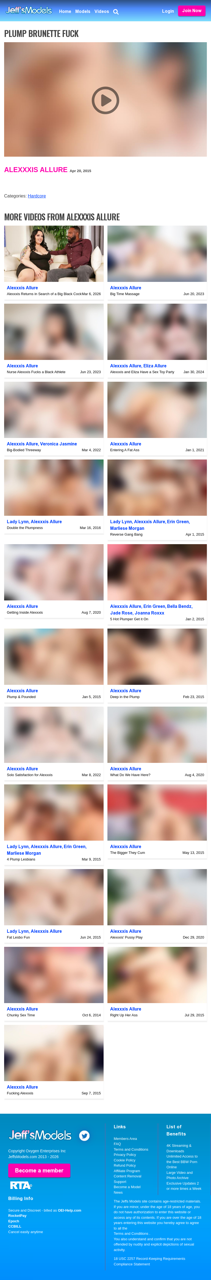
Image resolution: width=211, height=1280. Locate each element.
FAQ (117, 1144)
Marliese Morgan (127, 528)
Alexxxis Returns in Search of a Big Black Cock (44, 294)
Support (120, 1182)
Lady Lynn (18, 521)
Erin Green (178, 521)
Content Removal (127, 1176)
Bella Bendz (179, 606)
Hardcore (37, 196)
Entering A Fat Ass (124, 450)
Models (82, 11)
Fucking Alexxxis (20, 1093)
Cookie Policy (124, 1160)
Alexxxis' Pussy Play (126, 937)
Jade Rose (121, 613)
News (118, 1192)
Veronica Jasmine (58, 444)
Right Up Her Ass (124, 1015)
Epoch (13, 1221)
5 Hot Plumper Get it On (129, 619)
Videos (102, 11)
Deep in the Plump (125, 697)
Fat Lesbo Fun (18, 937)
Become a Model (127, 1187)
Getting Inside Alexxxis (25, 612)
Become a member (39, 1170)
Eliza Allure (154, 365)
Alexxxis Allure (36, 169)
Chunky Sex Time (21, 1015)
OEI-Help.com (69, 1210)
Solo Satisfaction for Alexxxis (29, 775)
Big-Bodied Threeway (24, 450)
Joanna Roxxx (149, 613)
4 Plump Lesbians (21, 859)
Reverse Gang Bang (126, 534)
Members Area (125, 1139)
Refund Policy (125, 1165)
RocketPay (17, 1216)
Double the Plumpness (25, 528)
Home (65, 11)
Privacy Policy (125, 1155)
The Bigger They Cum (127, 853)
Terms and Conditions (131, 1149)
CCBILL (14, 1226)
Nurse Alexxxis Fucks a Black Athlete (36, 372)
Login (168, 11)
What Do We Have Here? (130, 775)
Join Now (191, 10)
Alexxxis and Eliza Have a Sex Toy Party (142, 372)
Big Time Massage (125, 294)
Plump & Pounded (21, 697)
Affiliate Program (127, 1171)
